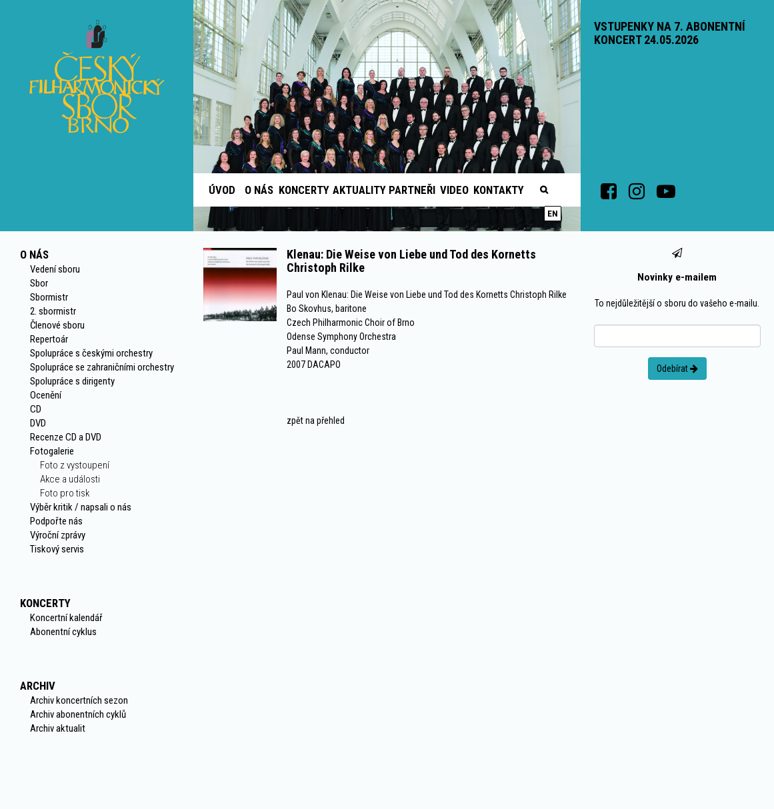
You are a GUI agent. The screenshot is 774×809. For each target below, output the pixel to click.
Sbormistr (49, 297)
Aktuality (359, 190)
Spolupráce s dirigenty (72, 381)
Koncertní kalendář (66, 618)
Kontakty (498, 190)
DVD (38, 423)
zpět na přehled (316, 420)
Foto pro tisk (64, 493)
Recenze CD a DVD (65, 437)
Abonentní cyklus (63, 632)
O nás (259, 190)
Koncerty (304, 190)
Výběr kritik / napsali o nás (80, 507)
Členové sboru (57, 325)
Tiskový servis (57, 549)
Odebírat (677, 368)
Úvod (222, 190)
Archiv (37, 685)
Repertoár (49, 339)
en (552, 214)
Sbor (39, 283)
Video (454, 190)
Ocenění (45, 395)
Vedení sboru (55, 269)
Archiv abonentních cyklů (78, 714)
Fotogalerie (52, 451)
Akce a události (70, 479)
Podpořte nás (56, 521)
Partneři (412, 190)
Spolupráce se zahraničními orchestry (102, 367)
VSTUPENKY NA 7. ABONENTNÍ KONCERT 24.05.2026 (669, 33)
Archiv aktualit (57, 728)
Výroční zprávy (57, 535)
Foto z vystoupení (74, 465)
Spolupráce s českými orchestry (91, 353)
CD (35, 409)
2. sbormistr (53, 311)
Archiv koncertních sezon (79, 700)
